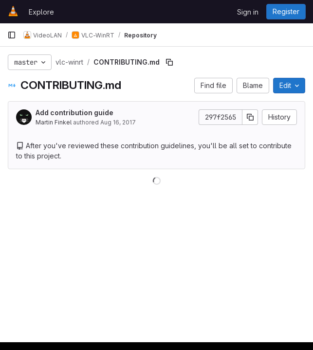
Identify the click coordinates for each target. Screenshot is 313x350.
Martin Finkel (54, 122)
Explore (41, 12)
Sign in (247, 12)
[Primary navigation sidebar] (11, 35)
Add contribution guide (74, 112)
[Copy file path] (169, 62)
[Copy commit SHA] (250, 117)
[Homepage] (13, 11)
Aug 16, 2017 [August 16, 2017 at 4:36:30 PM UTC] (118, 122)
